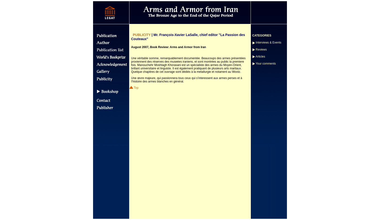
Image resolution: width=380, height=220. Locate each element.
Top (133, 87)
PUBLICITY (142, 35)
